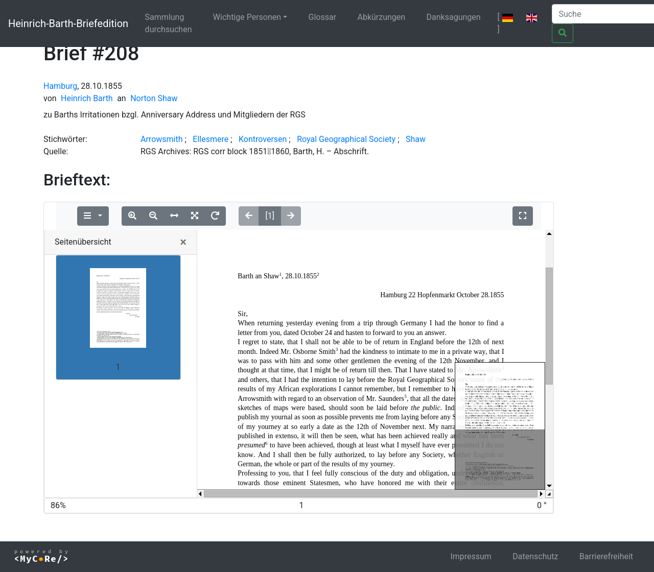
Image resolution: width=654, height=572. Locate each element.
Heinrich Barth (87, 98)
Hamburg (60, 86)
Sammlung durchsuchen (168, 23)
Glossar (323, 17)
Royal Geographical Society (346, 139)
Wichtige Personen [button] (247, 17)
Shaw (416, 139)
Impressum (471, 556)
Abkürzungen (382, 17)
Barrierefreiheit (606, 556)
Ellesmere (210, 139)
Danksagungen (454, 17)
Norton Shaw (153, 98)
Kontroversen (263, 139)
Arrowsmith (162, 139)
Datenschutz (535, 556)
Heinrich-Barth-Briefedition (68, 23)
